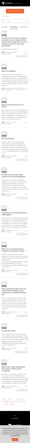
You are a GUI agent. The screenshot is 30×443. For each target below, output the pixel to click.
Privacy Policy (10, 441)
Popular (23, 27)
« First (4, 399)
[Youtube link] (13, 437)
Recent (5, 27)
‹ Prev (9, 399)
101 (11, 401)
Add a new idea (15, 11)
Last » (12, 404)
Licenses (19, 441)
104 (24, 401)
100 (7, 401)
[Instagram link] (7, 437)
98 (23, 399)
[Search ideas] (15, 21)
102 (15, 401)
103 (19, 401)
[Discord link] (17, 437)
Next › (7, 404)
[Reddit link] (23, 437)
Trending (14, 27)
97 (20, 399)
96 (17, 399)
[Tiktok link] (10, 437)
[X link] (20, 437)
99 (3, 401)
